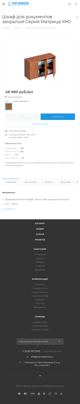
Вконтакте (40, 376)
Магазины (40, 284)
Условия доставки (40, 292)
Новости (40, 258)
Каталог (40, 223)
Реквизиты (40, 300)
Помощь (40, 317)
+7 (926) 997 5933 (31, 351)
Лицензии (40, 266)
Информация (40, 279)
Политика (40, 303)
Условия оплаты (40, 288)
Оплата (49, 182)
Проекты (40, 240)
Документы (40, 270)
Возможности (40, 307)
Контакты (40, 262)
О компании (40, 254)
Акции (40, 229)
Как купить (31, 182)
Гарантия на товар (40, 296)
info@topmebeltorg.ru (42, 356)
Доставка (66, 182)
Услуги (40, 234)
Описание (11, 182)
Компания (40, 249)
